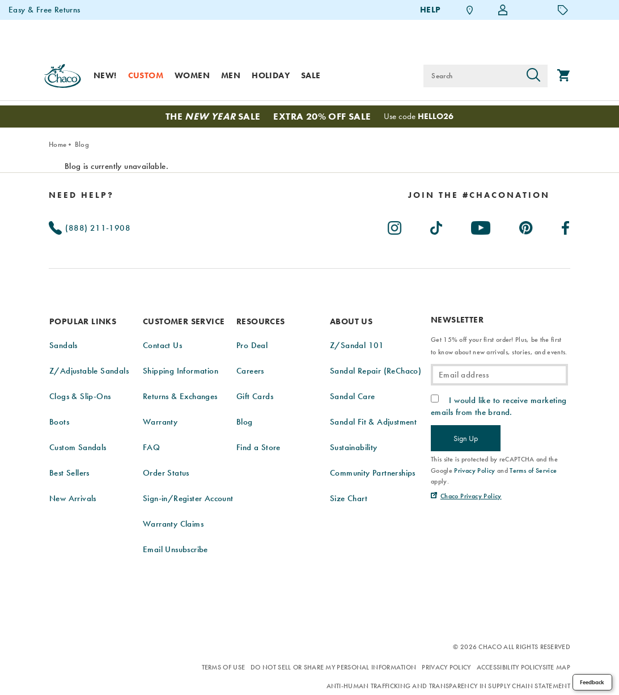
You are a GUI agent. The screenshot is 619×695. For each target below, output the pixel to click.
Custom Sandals (78, 447)
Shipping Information (180, 370)
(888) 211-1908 (89, 228)
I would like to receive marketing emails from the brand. (499, 406)
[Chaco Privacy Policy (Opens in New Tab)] (466, 496)
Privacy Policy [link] (474, 470)
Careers (250, 370)
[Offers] (563, 10)
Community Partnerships (373, 472)
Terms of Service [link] (533, 470)
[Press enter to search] (533, 76)
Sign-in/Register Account (188, 498)
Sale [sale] (311, 75)
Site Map (556, 667)
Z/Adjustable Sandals (89, 370)
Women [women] (192, 75)
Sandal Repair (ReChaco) (375, 370)
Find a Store (258, 447)
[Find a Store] (470, 10)
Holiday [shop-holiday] (271, 75)
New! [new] (105, 75)
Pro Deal (252, 345)
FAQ (151, 447)
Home (57, 144)
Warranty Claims (173, 523)
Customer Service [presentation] (183, 321)
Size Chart (348, 498)
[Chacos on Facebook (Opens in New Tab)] (566, 225)
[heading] (479, 195)
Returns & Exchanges (180, 396)
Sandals (63, 345)
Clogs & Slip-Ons (80, 396)
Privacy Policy (446, 667)
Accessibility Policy (509, 667)
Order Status (166, 472)
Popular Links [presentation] (82, 321)
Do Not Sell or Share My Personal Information (333, 667)
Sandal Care (352, 396)
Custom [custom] (145, 75)
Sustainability (354, 447)
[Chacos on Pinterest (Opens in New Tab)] (526, 225)
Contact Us (162, 345)
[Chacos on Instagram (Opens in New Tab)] (395, 225)
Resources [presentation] (260, 321)
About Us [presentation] (351, 321)
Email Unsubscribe (175, 549)
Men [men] (230, 75)
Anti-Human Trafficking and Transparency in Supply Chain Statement (449, 685)
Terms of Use (223, 667)
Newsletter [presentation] (457, 320)
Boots (59, 421)
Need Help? (81, 195)
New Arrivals (72, 498)
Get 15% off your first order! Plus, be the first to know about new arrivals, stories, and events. (499, 346)
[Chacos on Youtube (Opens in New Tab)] (481, 225)
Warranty (160, 421)
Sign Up (465, 438)
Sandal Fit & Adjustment (373, 421)
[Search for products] (471, 76)
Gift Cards (254, 396)
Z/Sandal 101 (357, 345)
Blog (82, 144)
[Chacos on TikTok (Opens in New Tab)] (436, 225)
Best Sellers (69, 472)
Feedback (592, 682)
